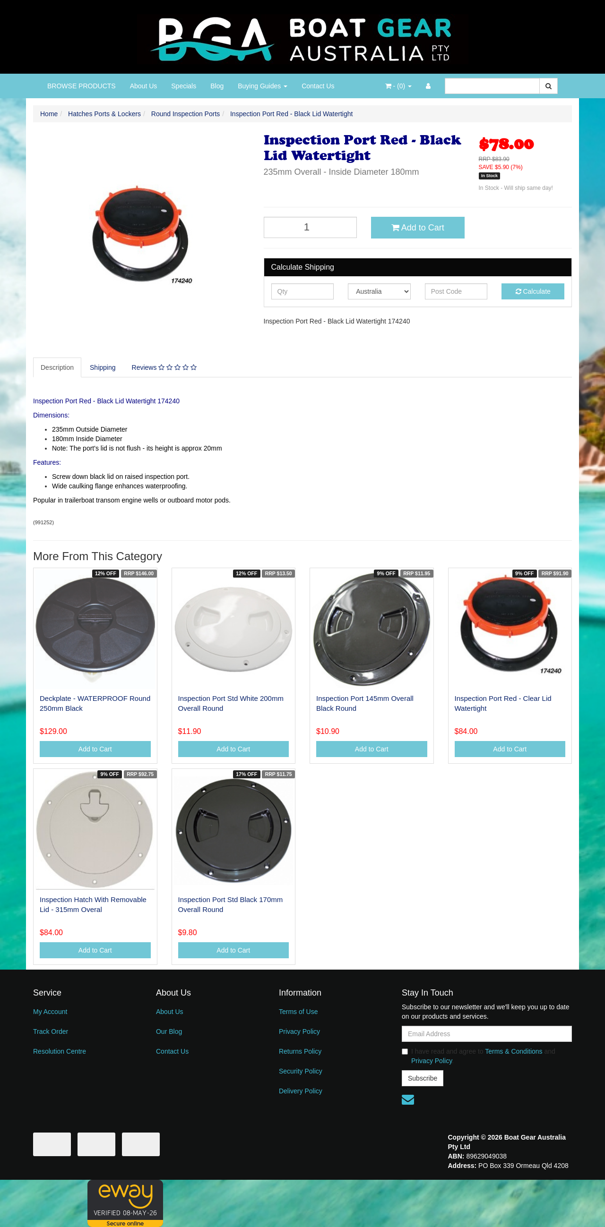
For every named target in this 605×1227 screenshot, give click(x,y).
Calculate (533, 291)
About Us (143, 86)
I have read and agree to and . (478, 1056)
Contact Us (318, 86)
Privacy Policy (299, 1031)
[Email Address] (487, 1034)
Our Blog (169, 1031)
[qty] (302, 291)
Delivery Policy (300, 1091)
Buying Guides (262, 86)
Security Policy (300, 1071)
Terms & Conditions (513, 1051)
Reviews (164, 367)
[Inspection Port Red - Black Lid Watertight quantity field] (310, 227)
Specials (183, 86)
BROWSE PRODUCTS (81, 86)
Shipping (103, 367)
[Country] (379, 291)
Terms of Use (298, 1011)
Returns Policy (300, 1051)
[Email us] (408, 1099)
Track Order (50, 1031)
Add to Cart (417, 227)
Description (57, 367)
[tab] (57, 367)
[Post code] (456, 291)
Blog (217, 86)
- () (398, 86)
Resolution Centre (59, 1051)
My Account (50, 1011)
